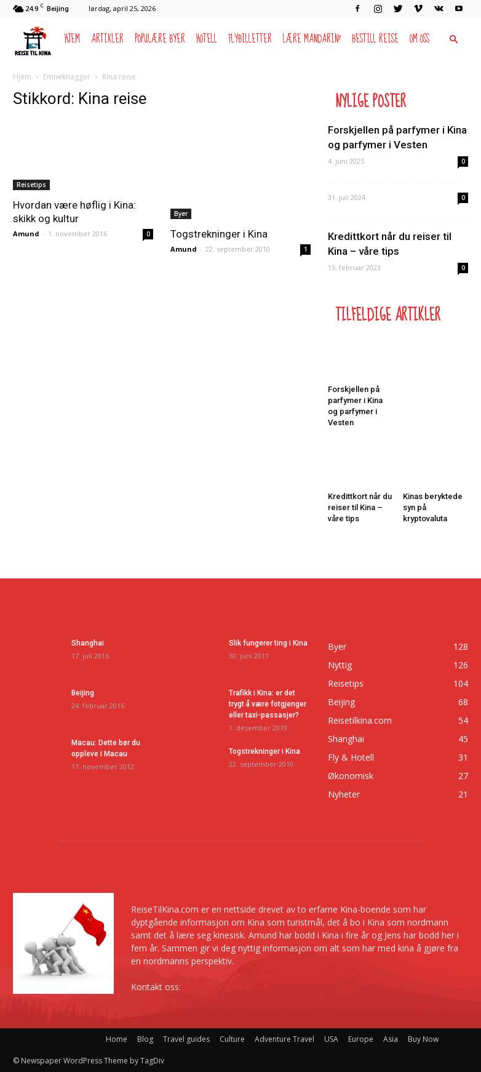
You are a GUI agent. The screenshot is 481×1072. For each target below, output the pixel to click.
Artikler (107, 39)
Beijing (82, 693)
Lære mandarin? (312, 39)
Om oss (419, 39)
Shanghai (87, 643)
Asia (390, 1039)
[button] (453, 40)
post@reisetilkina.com (227, 987)
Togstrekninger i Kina (219, 234)
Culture (232, 1039)
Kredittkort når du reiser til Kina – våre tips (360, 507)
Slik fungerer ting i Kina (268, 643)
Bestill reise (375, 39)
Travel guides (186, 1039)
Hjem (72, 39)
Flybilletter (250, 39)
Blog (145, 1039)
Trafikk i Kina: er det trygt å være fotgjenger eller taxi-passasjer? (267, 704)
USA (331, 1039)
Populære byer (160, 39)
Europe (360, 1039)
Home (116, 1039)
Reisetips (31, 184)
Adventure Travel (284, 1039)
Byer (181, 213)
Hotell (206, 39)
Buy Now (423, 1039)
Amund (26, 233)
